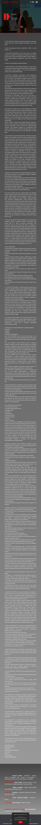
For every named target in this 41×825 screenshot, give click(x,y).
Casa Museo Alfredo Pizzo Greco (10, 2)
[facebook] (31, 2)
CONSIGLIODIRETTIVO (14, 18)
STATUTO (13, 14)
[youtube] (33, 2)
